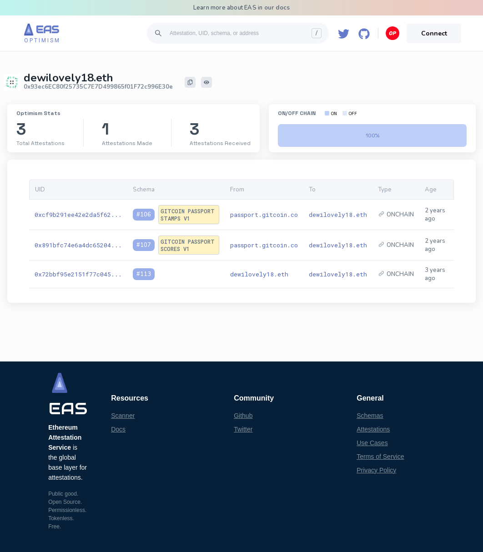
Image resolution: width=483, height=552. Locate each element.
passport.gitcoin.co (264, 215)
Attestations (373, 429)
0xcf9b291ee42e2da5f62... (78, 215)
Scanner (123, 415)
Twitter (243, 429)
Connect (434, 33)
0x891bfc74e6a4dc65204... (78, 245)
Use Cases (372, 443)
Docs (118, 429)
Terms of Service (380, 456)
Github (243, 415)
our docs (277, 8)
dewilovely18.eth (338, 215)
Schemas (370, 415)
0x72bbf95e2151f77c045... (78, 274)
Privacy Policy (376, 470)
